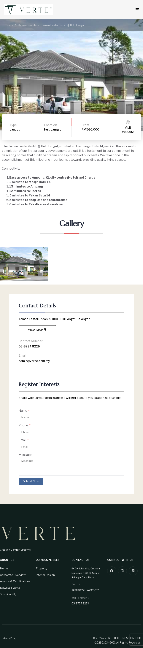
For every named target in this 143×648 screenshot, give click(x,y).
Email (23, 440)
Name (23, 410)
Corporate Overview (13, 575)
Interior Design (45, 575)
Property (41, 568)
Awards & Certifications (15, 581)
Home (4, 568)
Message (25, 455)
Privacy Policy (9, 638)
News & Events (10, 588)
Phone (24, 425)
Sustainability (8, 594)
